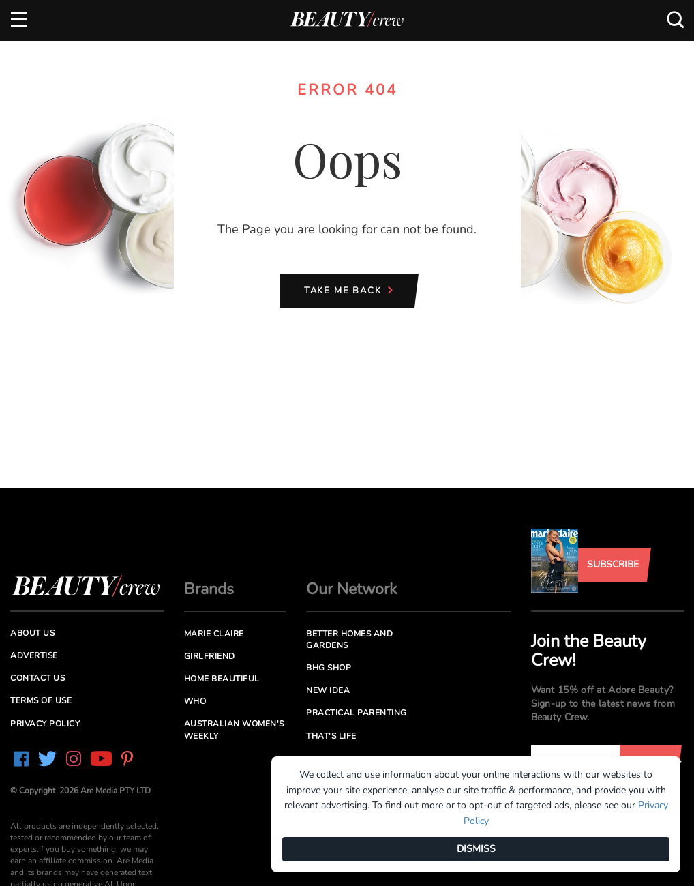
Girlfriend (209, 656)
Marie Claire (214, 633)
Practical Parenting (356, 712)
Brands (209, 589)
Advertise (34, 655)
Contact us (37, 678)
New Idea (328, 690)
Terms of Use (41, 700)
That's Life (331, 735)
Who (195, 701)
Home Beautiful (222, 678)
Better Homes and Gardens (349, 639)
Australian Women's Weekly (234, 729)
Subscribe (613, 564)
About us (32, 632)
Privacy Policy (45, 723)
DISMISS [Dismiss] (476, 848)
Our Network (351, 589)
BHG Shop (328, 667)
